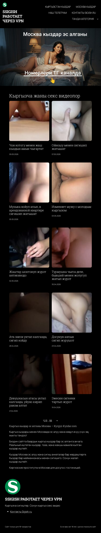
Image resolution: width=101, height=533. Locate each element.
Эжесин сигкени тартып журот (63, 400)
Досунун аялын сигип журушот (63, 338)
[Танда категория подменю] (97, 19)
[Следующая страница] (56, 420)
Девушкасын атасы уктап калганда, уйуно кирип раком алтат (27, 402)
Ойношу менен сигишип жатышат (69, 147)
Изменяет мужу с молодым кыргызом (71, 208)
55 (50, 420)
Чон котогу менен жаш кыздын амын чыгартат (26, 147)
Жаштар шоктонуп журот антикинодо (27, 273)
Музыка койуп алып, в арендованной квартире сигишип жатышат (26, 210)
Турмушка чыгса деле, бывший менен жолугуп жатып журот (69, 275)
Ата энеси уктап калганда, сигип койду (28, 338)
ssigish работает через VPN (13, 16)
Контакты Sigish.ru (21, 511)
